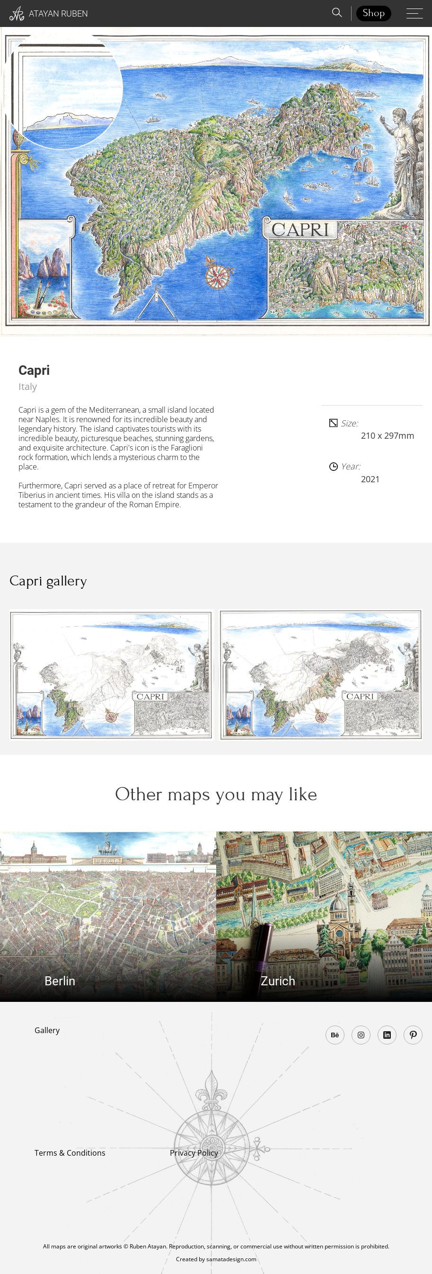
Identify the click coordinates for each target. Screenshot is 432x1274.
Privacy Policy (194, 1153)
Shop (374, 13)
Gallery (47, 1030)
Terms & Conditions (70, 1153)
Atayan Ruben (48, 13)
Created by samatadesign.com (216, 1259)
